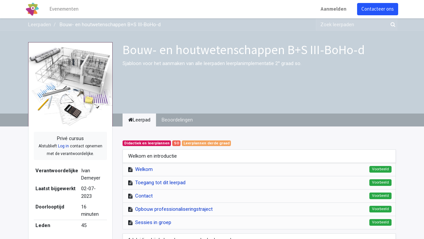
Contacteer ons (375, 9)
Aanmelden (331, 9)
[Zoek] (391, 25)
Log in (63, 146)
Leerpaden (39, 25)
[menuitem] (66, 9)
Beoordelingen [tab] (177, 120)
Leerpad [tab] (139, 120)
